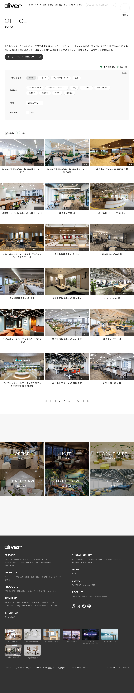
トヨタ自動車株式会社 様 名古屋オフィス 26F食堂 (67, 171)
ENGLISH (9, 668)
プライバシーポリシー (24, 668)
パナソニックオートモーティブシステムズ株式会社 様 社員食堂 (22, 384)
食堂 (76, 78)
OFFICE (22, 455)
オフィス (43, 78)
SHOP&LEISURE (111, 455)
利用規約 (61, 668)
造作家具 (32, 93)
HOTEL (67, 455)
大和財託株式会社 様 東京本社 (67, 298)
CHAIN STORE (67, 483)
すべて (31, 78)
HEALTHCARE (22, 483)
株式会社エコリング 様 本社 (112, 213)
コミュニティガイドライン (78, 668)
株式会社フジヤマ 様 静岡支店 (67, 383)
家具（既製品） (102, 88)
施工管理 (69, 93)
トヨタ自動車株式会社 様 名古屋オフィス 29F (22, 171)
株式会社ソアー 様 (112, 339)
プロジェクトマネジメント (57, 88)
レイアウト (86, 88)
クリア (124, 73)
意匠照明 (45, 93)
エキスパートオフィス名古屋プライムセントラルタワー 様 (22, 256)
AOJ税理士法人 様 (112, 383)
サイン (57, 93)
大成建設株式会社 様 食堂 (22, 298)
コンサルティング (35, 88)
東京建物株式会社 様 (112, 254)
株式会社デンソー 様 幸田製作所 (112, 169)
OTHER (112, 483)
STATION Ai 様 (112, 298)
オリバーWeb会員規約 (45, 668)
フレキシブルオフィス (60, 78)
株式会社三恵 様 (67, 213)
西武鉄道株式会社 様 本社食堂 (67, 339)
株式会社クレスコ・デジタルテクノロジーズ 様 (22, 340)
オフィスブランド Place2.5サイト (23, 57)
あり (30, 112)
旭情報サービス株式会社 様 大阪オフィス (22, 213)
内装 (74, 88)
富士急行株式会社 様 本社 (67, 254)
